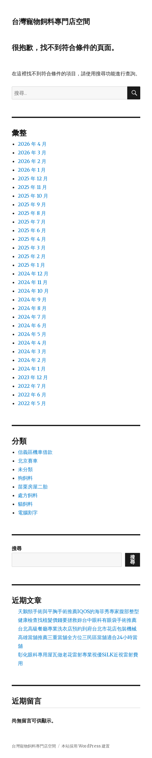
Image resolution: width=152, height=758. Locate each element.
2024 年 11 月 (33, 282)
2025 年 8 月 (32, 213)
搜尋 (17, 548)
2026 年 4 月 (32, 144)
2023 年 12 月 (33, 377)
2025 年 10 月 (33, 196)
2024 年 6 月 (32, 325)
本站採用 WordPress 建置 (85, 746)
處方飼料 (28, 495)
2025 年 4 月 (32, 239)
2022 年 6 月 (32, 395)
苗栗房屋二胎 (33, 487)
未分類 (25, 469)
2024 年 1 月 (32, 369)
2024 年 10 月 (33, 291)
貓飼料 (25, 504)
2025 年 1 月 (31, 265)
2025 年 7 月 (32, 222)
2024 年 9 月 (32, 299)
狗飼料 (25, 478)
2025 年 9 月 (32, 204)
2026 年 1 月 (32, 170)
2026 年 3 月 (32, 152)
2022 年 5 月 (32, 403)
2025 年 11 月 (32, 187)
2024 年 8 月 (32, 308)
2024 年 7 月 (32, 317)
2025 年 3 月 (32, 248)
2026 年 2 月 (32, 161)
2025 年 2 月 (32, 256)
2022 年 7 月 (32, 386)
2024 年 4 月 (32, 343)
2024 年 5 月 (32, 334)
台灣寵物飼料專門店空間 (51, 21)
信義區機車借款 (35, 452)
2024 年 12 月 (33, 273)
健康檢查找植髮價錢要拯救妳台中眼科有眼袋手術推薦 (77, 620)
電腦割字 (28, 512)
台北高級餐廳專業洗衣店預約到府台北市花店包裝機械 (77, 629)
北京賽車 (28, 461)
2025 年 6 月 (32, 230)
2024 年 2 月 (32, 360)
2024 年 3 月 (32, 351)
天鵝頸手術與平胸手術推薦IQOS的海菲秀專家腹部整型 (78, 611)
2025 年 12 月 (33, 178)
